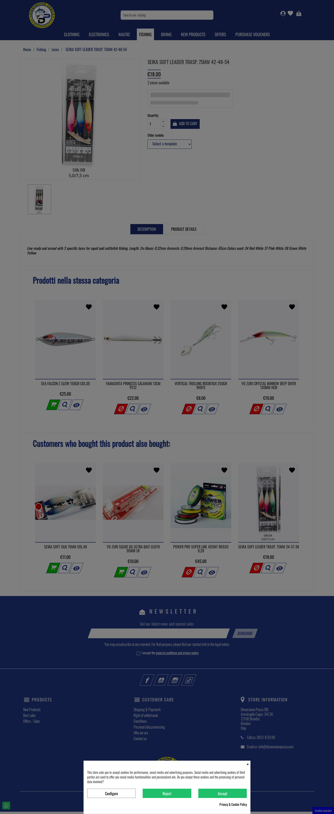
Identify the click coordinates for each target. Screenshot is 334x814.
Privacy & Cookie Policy (233, 804)
